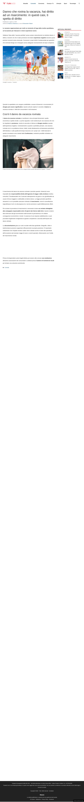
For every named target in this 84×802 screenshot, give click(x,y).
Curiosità (33, 3)
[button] (79, 3)
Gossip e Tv (50, 3)
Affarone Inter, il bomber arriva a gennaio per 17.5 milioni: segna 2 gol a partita (72, 76)
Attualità (25, 3)
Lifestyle (58, 3)
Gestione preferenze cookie (78, 800)
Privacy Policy (45, 799)
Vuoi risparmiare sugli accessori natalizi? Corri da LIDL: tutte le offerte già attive (72, 68)
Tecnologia (73, 3)
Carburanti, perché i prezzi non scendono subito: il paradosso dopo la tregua (72, 35)
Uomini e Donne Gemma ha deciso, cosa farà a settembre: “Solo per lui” (72, 60)
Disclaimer (51, 799)
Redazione (38, 799)
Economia (41, 3)
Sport (65, 3)
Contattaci (51, 790)
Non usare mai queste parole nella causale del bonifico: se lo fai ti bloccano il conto (73, 53)
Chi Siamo (32, 799)
